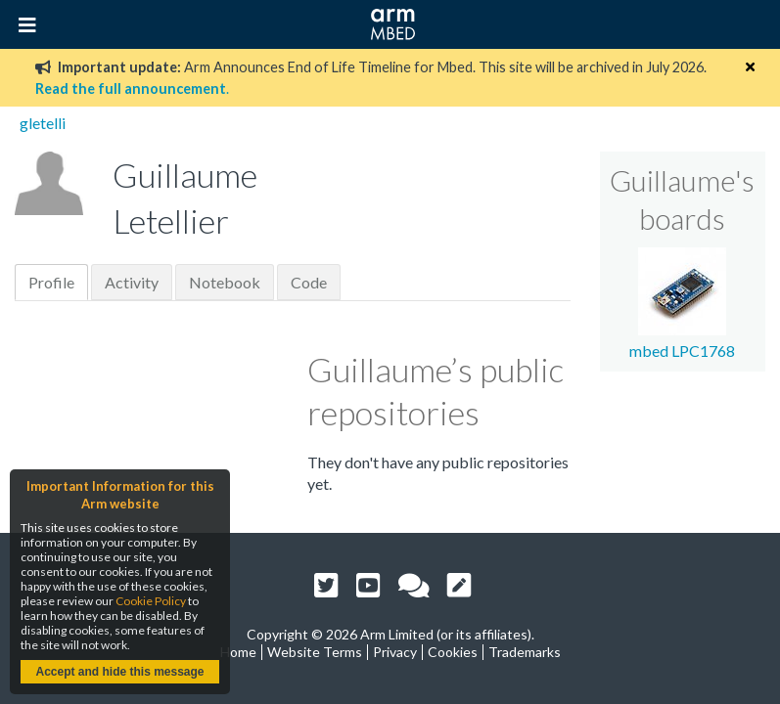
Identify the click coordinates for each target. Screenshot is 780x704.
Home (238, 651)
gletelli (43, 122)
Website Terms (314, 651)
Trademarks (524, 651)
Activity (132, 282)
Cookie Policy (150, 601)
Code (309, 282)
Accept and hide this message (119, 672)
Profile (51, 282)
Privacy (395, 651)
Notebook (224, 282)
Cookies (453, 651)
